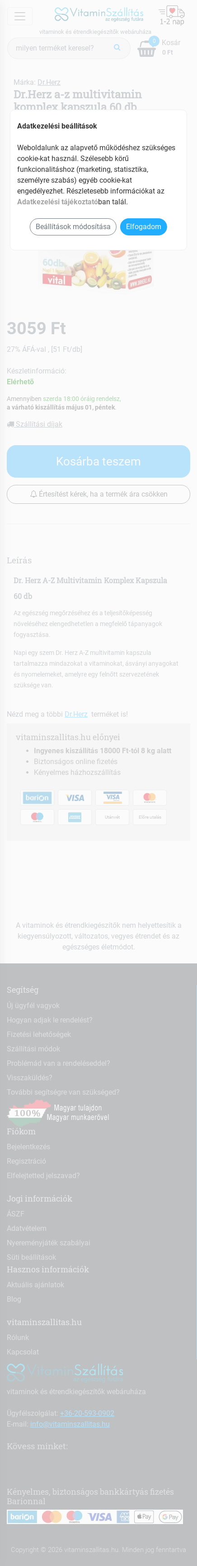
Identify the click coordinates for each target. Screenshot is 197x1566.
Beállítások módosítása (73, 226)
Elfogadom (143, 226)
